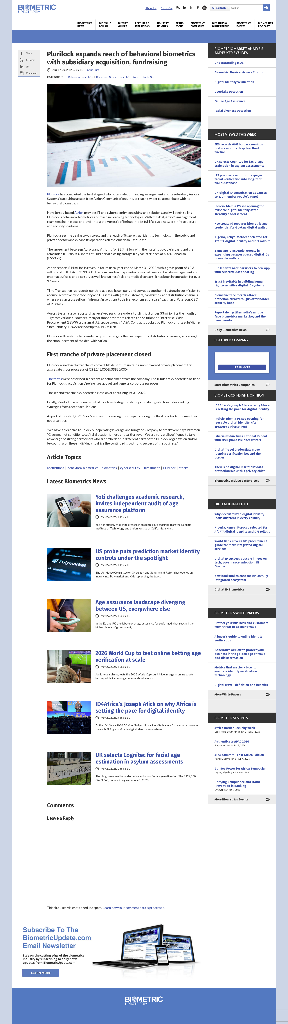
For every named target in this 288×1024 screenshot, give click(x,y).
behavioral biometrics (82, 468)
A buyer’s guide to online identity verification (238, 638)
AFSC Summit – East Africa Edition (242, 757)
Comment (31, 73)
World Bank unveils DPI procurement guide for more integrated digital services (241, 545)
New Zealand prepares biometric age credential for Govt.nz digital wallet (241, 225)
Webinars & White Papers (221, 25)
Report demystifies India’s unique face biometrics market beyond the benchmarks (240, 316)
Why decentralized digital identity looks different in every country (239, 516)
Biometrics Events (243, 25)
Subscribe (166, 8)
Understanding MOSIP (230, 63)
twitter (191, 7)
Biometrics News (84, 25)
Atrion (79, 212)
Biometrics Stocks (129, 77)
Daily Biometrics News (230, 330)
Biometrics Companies (197, 25)
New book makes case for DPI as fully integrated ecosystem (241, 578)
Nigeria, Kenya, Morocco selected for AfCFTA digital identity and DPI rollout (242, 239)
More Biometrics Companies (235, 385)
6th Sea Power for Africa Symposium (242, 771)
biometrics (109, 468)
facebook (198, 7)
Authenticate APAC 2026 (242, 744)
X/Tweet (30, 59)
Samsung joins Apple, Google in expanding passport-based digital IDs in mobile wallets (242, 255)
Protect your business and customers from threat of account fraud (241, 625)
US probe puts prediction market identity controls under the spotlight (148, 554)
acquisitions (55, 468)
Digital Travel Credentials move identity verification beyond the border (238, 453)
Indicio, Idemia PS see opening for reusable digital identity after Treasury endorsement (239, 210)
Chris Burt (93, 69)
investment (151, 468)
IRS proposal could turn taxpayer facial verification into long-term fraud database (238, 179)
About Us (150, 8)
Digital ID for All (105, 25)
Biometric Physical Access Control (239, 72)
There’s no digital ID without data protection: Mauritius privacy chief (240, 469)
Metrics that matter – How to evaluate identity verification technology (236, 671)
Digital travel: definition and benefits (241, 685)
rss (178, 7)
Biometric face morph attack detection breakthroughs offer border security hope (242, 299)
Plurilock (53, 194)
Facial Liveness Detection (233, 111)
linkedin (184, 7)
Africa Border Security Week (242, 730)
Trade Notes (150, 77)
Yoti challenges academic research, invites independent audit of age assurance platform (140, 503)
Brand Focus (179, 25)
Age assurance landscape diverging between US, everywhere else (140, 605)
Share (29, 53)
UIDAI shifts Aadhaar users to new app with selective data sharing (242, 270)
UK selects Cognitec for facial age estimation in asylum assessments (139, 758)
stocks (183, 468)
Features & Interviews (142, 25)
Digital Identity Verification (234, 82)
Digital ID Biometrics (229, 589)
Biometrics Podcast (265, 25)
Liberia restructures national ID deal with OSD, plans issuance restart (241, 438)
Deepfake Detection (229, 92)
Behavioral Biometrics (80, 77)
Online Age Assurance (230, 101)
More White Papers (228, 694)
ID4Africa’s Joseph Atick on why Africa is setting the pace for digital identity (146, 707)
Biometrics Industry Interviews (237, 481)
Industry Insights (162, 25)
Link (28, 66)
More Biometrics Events (231, 799)
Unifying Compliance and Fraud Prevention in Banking (242, 786)
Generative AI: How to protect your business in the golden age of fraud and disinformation (240, 654)
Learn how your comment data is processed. (133, 908)
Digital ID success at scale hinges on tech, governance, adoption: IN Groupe (241, 562)
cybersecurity (130, 468)
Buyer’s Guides (123, 25)
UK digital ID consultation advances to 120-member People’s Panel (241, 195)
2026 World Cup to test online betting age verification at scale (148, 656)
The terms (54, 379)
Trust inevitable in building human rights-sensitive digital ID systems (239, 283)
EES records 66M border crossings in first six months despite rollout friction (240, 148)
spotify (204, 7)
